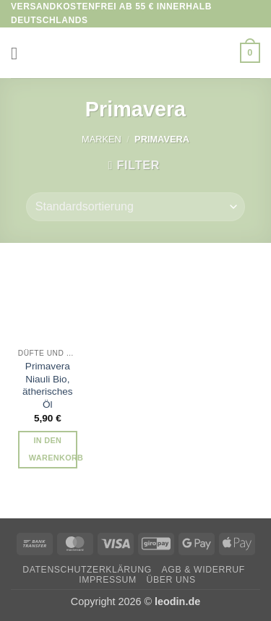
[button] (19, 53)
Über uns (171, 580)
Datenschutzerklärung (87, 570)
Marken (101, 139)
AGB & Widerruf (203, 570)
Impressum (108, 580)
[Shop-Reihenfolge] (135, 206)
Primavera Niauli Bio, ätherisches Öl (47, 385)
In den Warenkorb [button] (53, 449)
